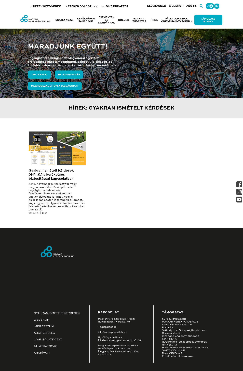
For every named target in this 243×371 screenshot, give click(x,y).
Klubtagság (156, 6)
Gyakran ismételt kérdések (57, 313)
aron (44, 213)
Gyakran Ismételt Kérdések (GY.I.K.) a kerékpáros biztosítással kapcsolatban (51, 175)
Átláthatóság (45, 346)
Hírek (154, 20)
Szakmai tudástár (139, 20)
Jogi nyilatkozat (48, 339)
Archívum (42, 353)
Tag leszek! (39, 75)
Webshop (176, 6)
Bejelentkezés (69, 75)
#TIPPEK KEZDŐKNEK (45, 6)
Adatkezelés (44, 333)
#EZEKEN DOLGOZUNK (82, 6)
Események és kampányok (106, 20)
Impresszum (44, 326)
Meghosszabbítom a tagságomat (54, 86)
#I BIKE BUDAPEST (115, 6)
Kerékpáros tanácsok (86, 20)
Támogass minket (208, 20)
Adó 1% (191, 6)
